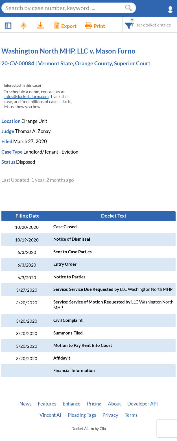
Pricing (94, 404)
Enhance (71, 404)
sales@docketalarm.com (26, 96)
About (114, 404)
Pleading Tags (82, 415)
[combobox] (129, 24)
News (25, 404)
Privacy (110, 415)
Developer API (142, 404)
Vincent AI (50, 415)
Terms (131, 415)
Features (47, 404)
